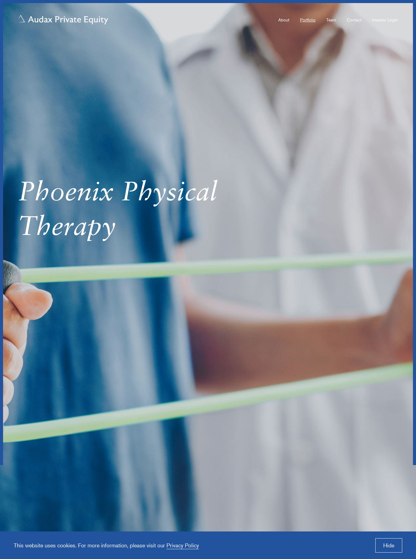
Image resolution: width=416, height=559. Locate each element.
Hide (388, 545)
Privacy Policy (183, 545)
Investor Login (385, 19)
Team (331, 19)
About (283, 19)
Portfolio (308, 19)
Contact (354, 19)
